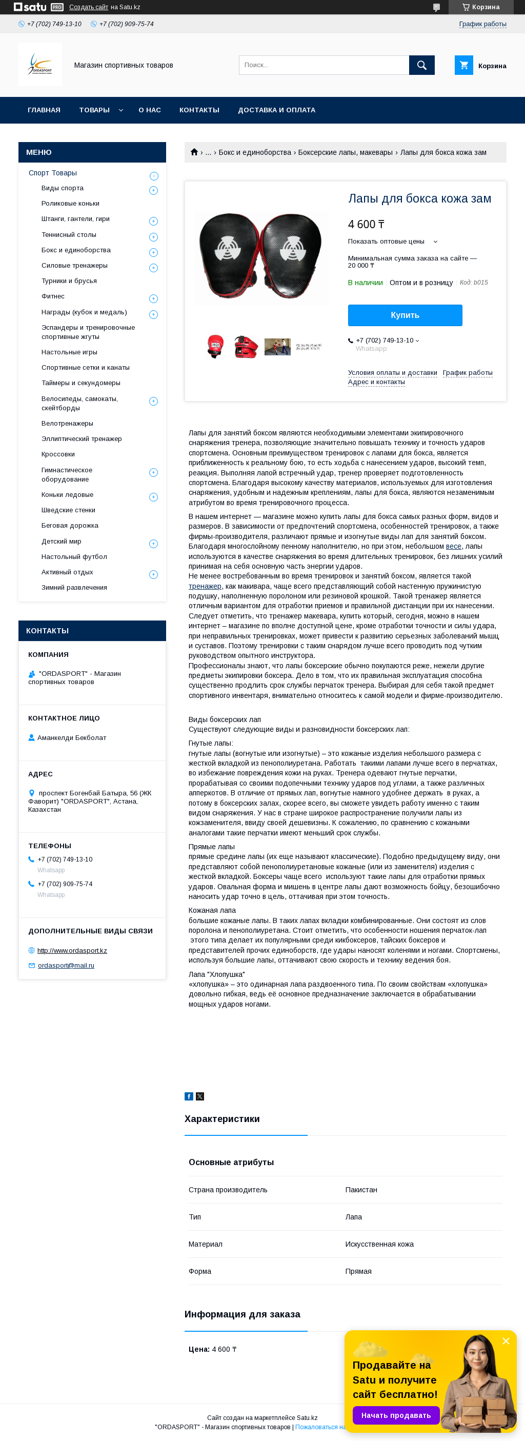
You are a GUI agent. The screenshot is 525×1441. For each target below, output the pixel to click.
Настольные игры (69, 352)
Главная (44, 110)
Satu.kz (307, 1418)
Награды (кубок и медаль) (84, 312)
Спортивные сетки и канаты (86, 367)
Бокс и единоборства (255, 152)
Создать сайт (88, 7)
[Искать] (422, 65)
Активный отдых (67, 572)
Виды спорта (63, 188)
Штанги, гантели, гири (76, 219)
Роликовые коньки (70, 203)
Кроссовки (58, 454)
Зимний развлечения (74, 587)
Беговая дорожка (70, 525)
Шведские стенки (68, 510)
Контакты (199, 110)
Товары (94, 110)
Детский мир (62, 541)
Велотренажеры (67, 423)
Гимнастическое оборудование (67, 474)
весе (453, 546)
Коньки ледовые (67, 494)
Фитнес (53, 296)
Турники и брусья (69, 281)
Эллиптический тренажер (82, 439)
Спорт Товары (53, 173)
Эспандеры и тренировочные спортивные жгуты (88, 332)
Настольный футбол (74, 557)
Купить (405, 315)
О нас (149, 110)
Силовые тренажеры (75, 265)
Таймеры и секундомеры (81, 383)
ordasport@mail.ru (66, 965)
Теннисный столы (69, 234)
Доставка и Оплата (276, 110)
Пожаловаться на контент (332, 1427)
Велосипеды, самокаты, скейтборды (80, 403)
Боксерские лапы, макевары (345, 152)
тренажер (205, 586)
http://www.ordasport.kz (72, 950)
